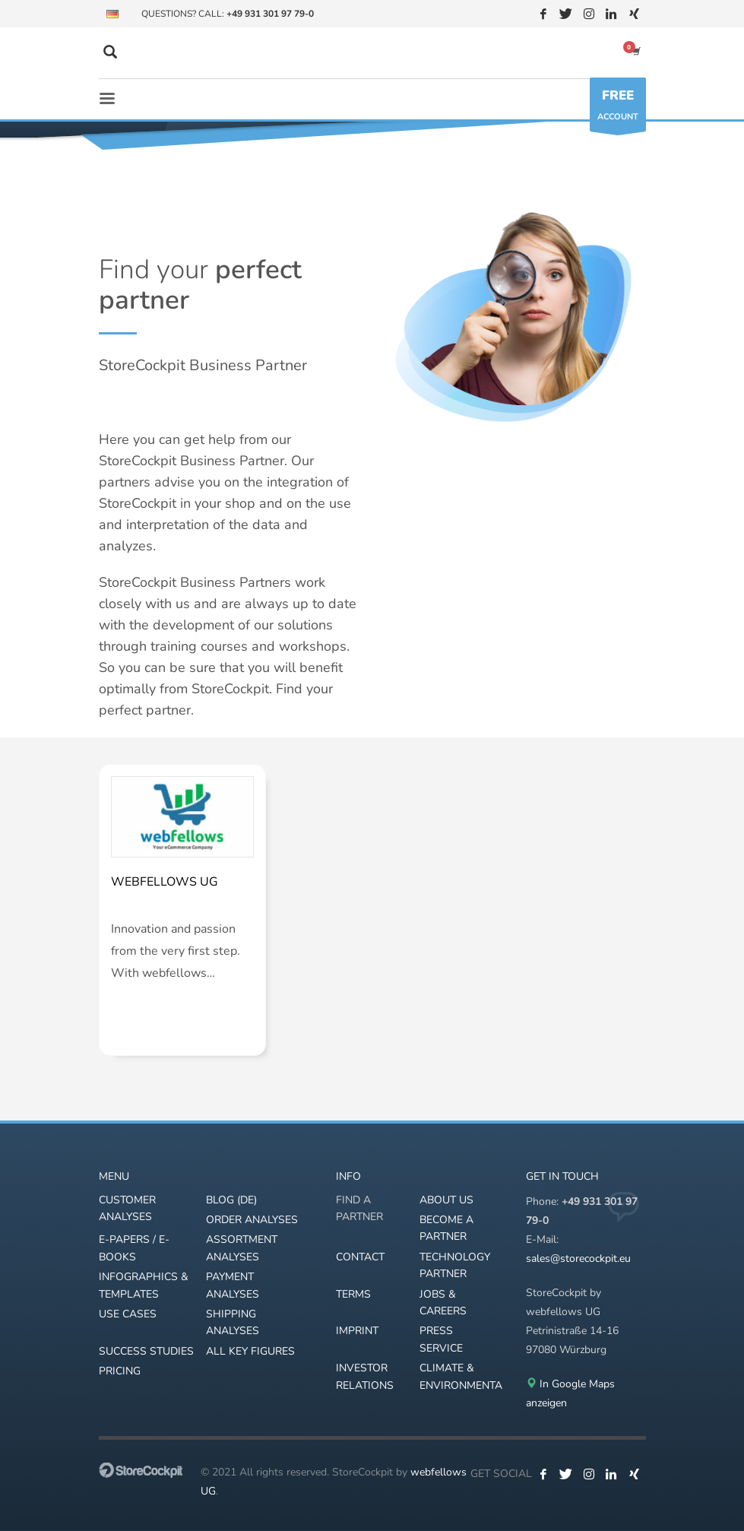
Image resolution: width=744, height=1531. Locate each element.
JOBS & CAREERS (443, 1302)
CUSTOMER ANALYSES (127, 1208)
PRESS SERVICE (441, 1339)
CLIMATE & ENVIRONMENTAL (461, 1376)
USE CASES (128, 1314)
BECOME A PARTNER (446, 1228)
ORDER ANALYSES (252, 1219)
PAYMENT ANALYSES (232, 1285)
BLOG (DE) (231, 1200)
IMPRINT (357, 1330)
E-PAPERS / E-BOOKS (134, 1247)
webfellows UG (164, 881)
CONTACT (360, 1257)
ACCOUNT (618, 108)
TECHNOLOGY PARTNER (454, 1265)
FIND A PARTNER (359, 1208)
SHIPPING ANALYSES (232, 1322)
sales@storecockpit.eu (578, 1258)
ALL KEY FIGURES (250, 1351)
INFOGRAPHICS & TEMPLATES (143, 1285)
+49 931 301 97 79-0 (270, 14)
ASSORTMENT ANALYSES (241, 1247)
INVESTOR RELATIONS (365, 1376)
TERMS (353, 1294)
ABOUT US (446, 1200)
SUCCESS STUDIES (146, 1351)
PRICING (120, 1371)
